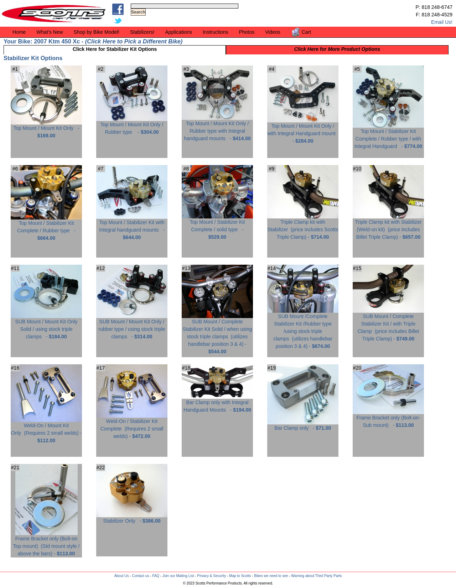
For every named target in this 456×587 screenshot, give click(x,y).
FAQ (155, 576)
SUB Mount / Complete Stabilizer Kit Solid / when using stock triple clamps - (217, 333)
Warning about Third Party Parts (316, 576)
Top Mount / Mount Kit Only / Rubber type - (131, 125)
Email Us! (441, 22)
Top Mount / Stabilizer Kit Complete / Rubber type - (46, 228)
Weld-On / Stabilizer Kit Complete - (131, 426)
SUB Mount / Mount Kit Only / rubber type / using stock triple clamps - (131, 326)
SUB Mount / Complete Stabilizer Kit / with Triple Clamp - (388, 325)
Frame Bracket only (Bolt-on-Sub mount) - (388, 418)
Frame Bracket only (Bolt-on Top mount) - (46, 543)
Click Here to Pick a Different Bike (133, 41)
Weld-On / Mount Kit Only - (46, 430)
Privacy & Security (211, 576)
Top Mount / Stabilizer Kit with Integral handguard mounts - (131, 227)
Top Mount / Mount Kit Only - (46, 129)
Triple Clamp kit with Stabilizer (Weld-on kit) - (388, 227)
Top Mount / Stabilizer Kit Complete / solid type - (217, 227)
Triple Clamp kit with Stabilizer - (302, 227)
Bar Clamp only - (302, 425)
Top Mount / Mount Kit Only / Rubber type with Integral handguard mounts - (217, 128)
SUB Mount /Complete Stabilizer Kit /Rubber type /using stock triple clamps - (302, 328)
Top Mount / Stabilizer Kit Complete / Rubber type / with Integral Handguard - (388, 136)
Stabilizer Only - (131, 518)
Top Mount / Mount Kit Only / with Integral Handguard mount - (302, 131)
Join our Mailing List (178, 576)
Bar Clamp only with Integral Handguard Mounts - (217, 403)
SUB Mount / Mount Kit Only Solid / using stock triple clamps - (46, 326)
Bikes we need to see (271, 576)
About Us (121, 576)
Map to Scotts (240, 576)
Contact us (140, 576)
